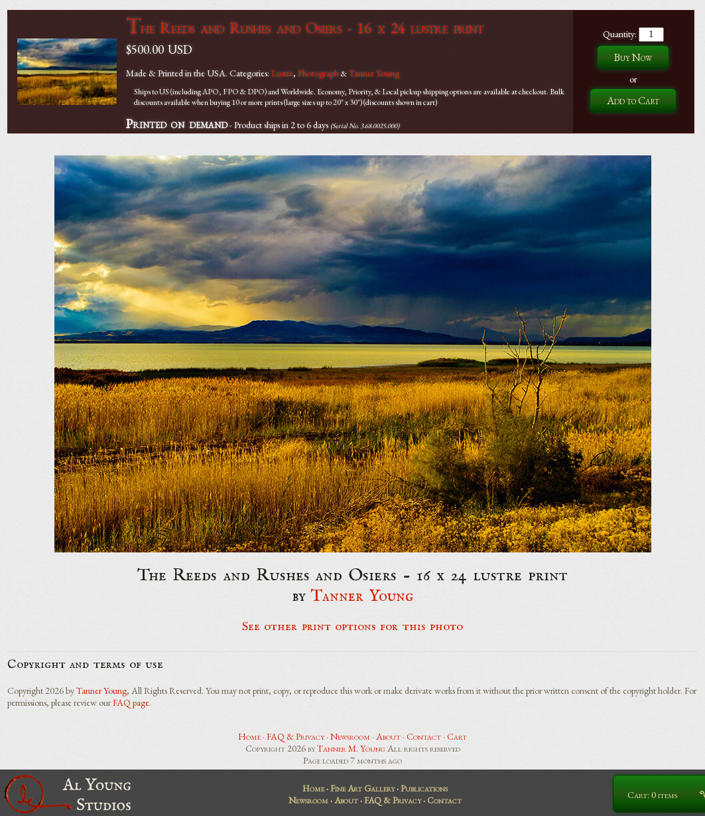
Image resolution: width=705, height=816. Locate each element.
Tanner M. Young (351, 748)
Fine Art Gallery (362, 788)
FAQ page (131, 702)
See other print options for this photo (352, 627)
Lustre (282, 73)
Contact (424, 736)
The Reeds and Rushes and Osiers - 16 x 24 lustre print (304, 27)
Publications (424, 788)
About (388, 736)
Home (249, 736)
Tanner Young (374, 73)
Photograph (318, 73)
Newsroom (350, 736)
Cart (457, 736)
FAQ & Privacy (295, 736)
